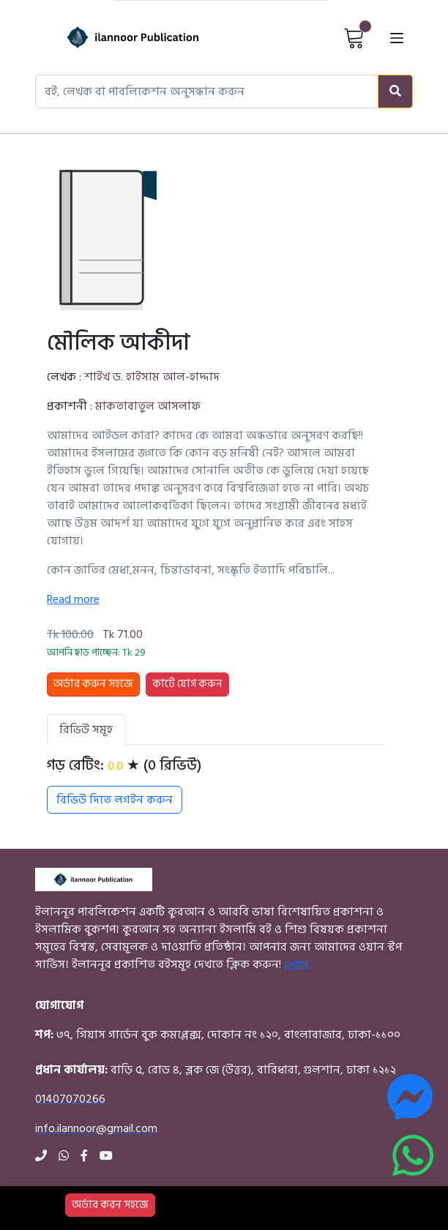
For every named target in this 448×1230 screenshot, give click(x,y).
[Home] (114, 37)
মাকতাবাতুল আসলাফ (148, 406)
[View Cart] (354, 37)
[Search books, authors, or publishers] (206, 91)
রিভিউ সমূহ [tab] (86, 729)
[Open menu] (397, 37)
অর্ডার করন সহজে (110, 1205)
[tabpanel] (215, 785)
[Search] (395, 91)
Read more (73, 599)
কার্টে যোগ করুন (187, 684)
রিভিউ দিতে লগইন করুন (114, 799)
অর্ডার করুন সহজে (93, 684)
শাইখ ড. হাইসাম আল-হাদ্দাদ (152, 376)
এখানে (296, 964)
